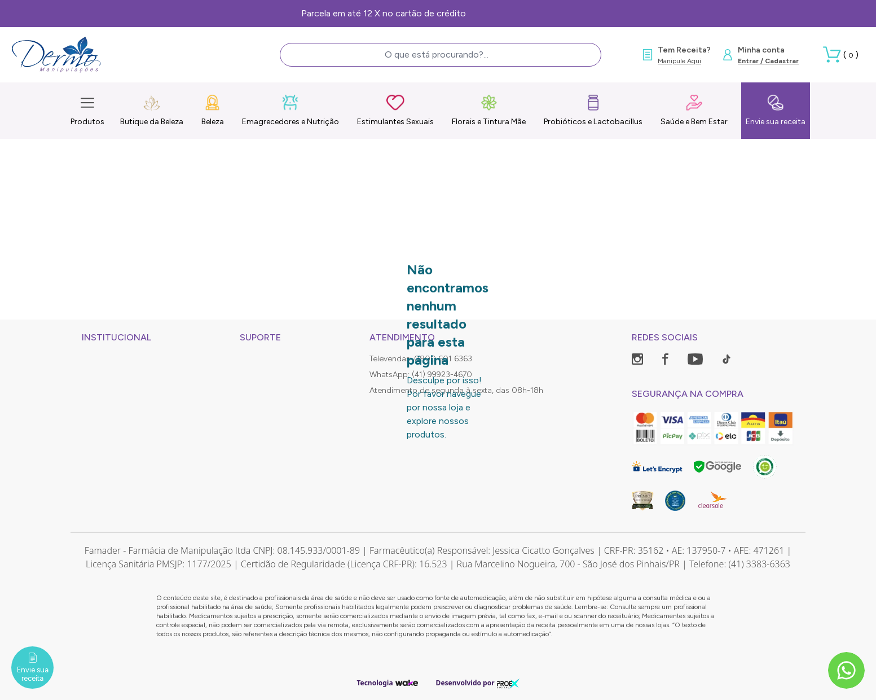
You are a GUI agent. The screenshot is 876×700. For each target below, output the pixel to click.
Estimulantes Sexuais (395, 110)
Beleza (212, 110)
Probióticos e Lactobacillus (593, 110)
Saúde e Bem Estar (694, 110)
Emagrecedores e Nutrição (290, 110)
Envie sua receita (775, 110)
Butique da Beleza (151, 110)
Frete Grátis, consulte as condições (438, 13)
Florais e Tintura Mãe (489, 110)
